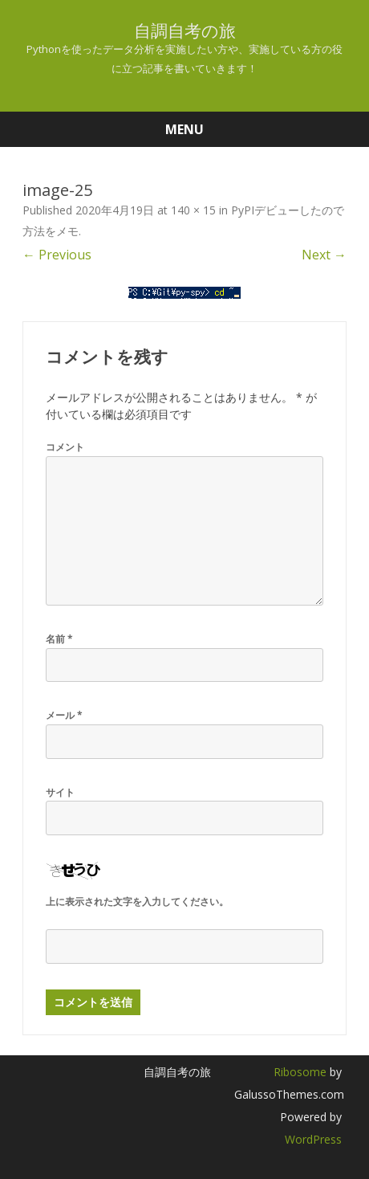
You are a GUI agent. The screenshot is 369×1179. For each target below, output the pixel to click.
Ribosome (300, 1071)
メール (64, 715)
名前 (59, 639)
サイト (60, 792)
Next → (324, 254)
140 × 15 (193, 210)
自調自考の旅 (185, 30)
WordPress (313, 1139)
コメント (65, 447)
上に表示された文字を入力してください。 (137, 901)
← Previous (56, 254)
